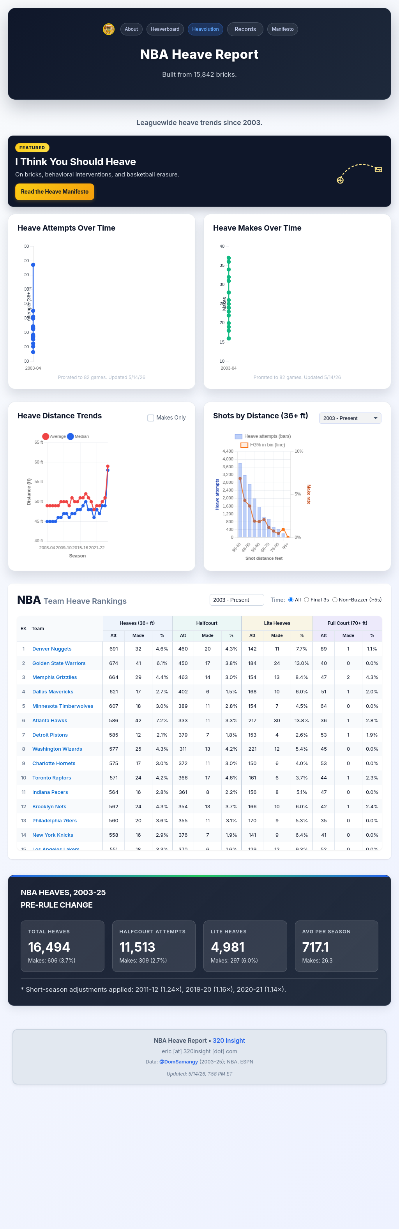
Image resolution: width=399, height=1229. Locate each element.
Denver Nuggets (52, 820)
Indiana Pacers (50, 963)
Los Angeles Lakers (55, 1020)
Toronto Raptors (51, 949)
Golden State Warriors (59, 834)
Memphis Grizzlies (54, 848)
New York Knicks (52, 1006)
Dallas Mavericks (52, 863)
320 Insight (229, 1212)
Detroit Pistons (50, 906)
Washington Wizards (57, 920)
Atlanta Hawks (49, 892)
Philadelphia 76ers (54, 992)
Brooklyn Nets (49, 978)
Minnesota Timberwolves (62, 877)
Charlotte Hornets (53, 934)
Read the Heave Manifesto (54, 363)
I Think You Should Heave (75, 333)
